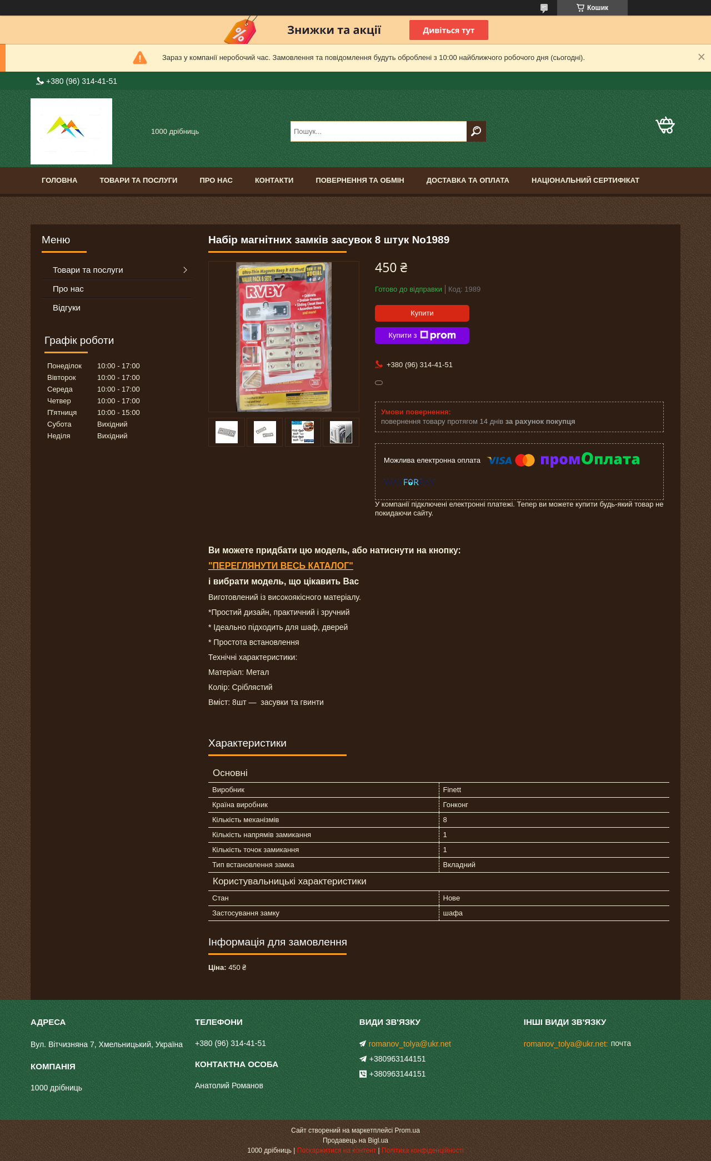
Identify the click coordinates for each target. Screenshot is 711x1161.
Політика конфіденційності (423, 1150)
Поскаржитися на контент (336, 1150)
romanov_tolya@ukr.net (410, 1043)
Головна (59, 180)
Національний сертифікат (585, 180)
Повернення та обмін (360, 180)
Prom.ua (407, 1130)
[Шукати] (476, 131)
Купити (422, 313)
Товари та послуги (138, 180)
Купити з (421, 336)
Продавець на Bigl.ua (355, 1140)
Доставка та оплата (468, 180)
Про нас (215, 180)
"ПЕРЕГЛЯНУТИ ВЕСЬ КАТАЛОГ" (280, 566)
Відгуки (67, 307)
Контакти (274, 180)
